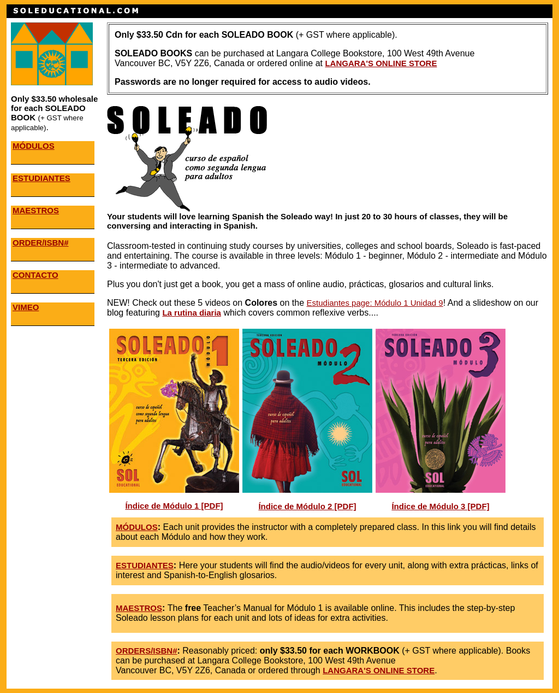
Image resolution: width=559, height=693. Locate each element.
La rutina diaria (191, 312)
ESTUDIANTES (41, 178)
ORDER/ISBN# (41, 242)
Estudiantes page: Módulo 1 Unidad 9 (375, 302)
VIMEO (26, 307)
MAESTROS (36, 210)
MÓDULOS (34, 145)
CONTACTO (35, 274)
